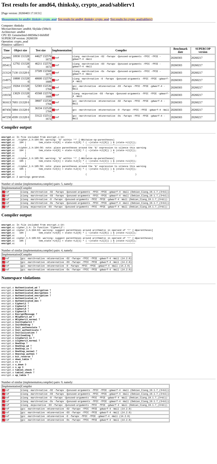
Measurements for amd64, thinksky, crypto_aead (29, 19)
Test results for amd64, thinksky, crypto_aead (83, 19)
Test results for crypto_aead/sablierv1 (131, 19)
